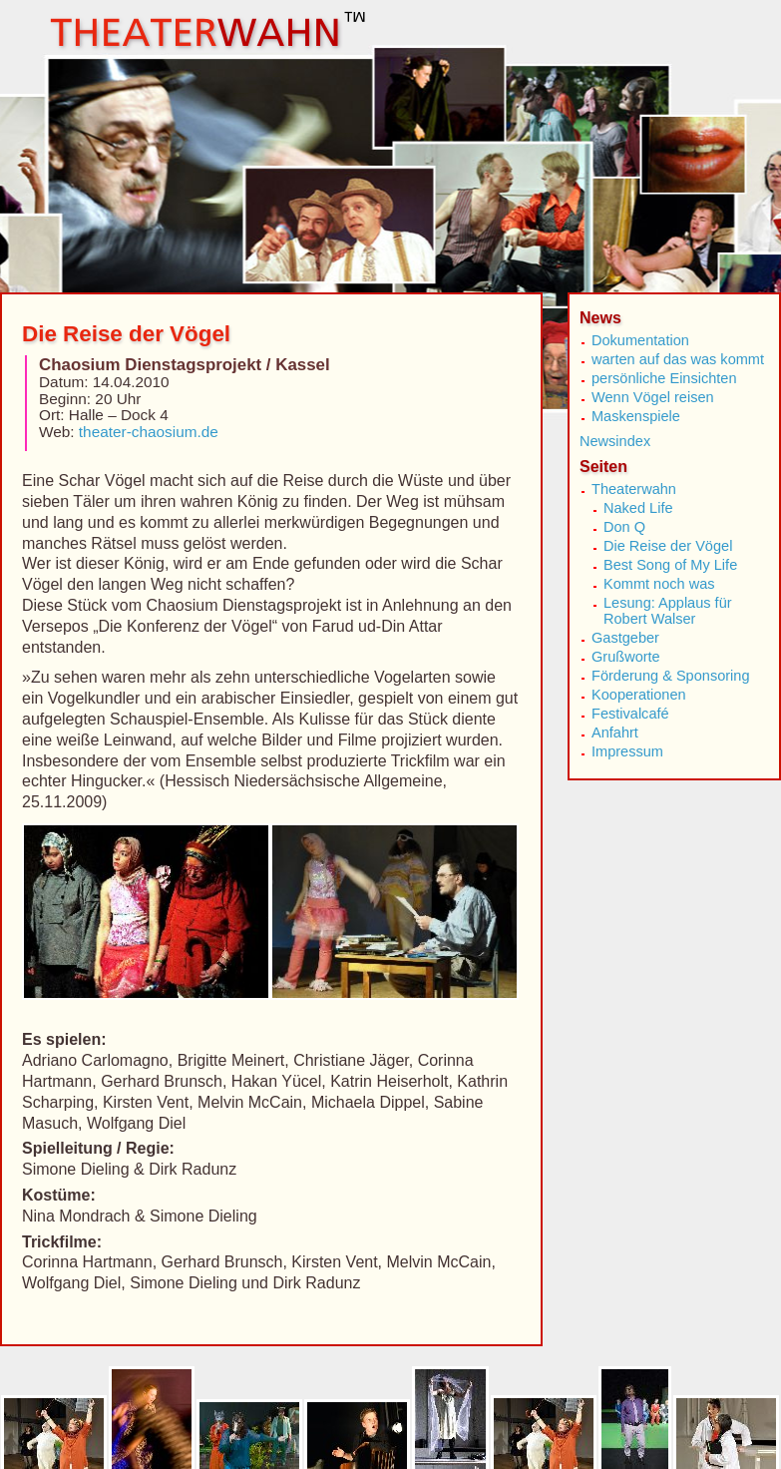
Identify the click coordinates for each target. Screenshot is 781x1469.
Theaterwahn (633, 489)
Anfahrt (614, 732)
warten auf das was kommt (677, 359)
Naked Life (638, 508)
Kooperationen (638, 695)
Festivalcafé (630, 714)
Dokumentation (640, 340)
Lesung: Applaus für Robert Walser (667, 611)
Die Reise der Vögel (667, 546)
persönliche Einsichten (664, 378)
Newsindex (615, 441)
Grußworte (625, 657)
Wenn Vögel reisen (652, 397)
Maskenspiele (635, 416)
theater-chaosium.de (148, 431)
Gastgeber (625, 638)
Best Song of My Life (670, 565)
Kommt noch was (659, 584)
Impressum (627, 751)
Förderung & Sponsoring (670, 676)
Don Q (624, 527)
